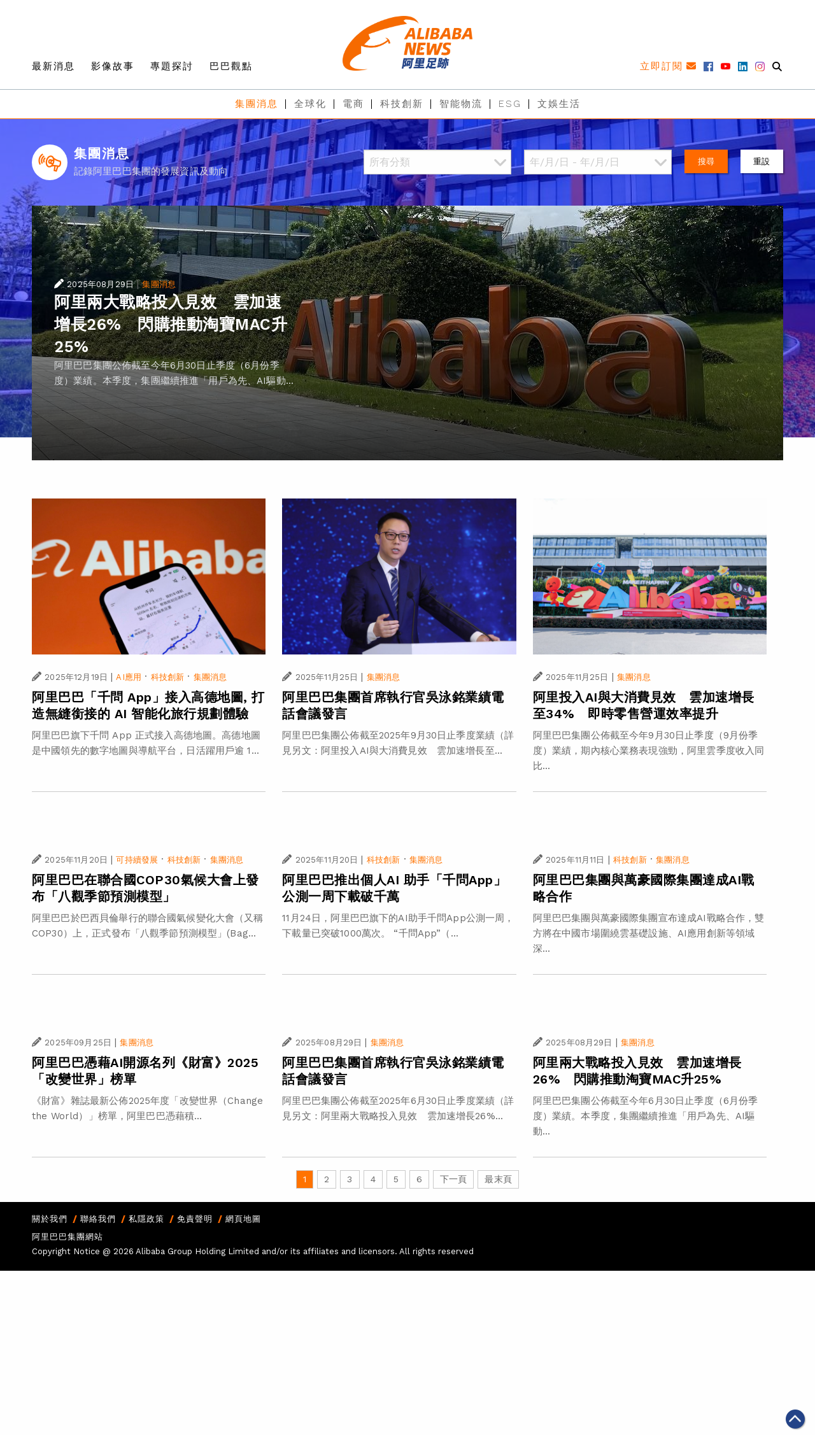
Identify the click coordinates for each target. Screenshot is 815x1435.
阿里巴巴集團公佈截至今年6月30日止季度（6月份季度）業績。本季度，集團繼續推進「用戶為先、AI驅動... (645, 1116)
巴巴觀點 (231, 66)
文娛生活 (559, 104)
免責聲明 (195, 1219)
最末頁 (498, 1179)
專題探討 (172, 66)
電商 (353, 104)
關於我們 (49, 1219)
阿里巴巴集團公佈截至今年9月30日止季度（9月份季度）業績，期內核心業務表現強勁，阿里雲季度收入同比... (649, 751)
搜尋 (706, 161)
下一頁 (453, 1179)
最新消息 (53, 66)
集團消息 (256, 104)
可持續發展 (137, 860)
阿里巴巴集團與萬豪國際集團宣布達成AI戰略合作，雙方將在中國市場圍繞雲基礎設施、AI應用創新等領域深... (649, 933)
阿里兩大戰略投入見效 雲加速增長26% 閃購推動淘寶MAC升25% (170, 324)
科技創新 (401, 104)
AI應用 (128, 677)
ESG (510, 104)
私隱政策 (146, 1219)
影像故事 (112, 66)
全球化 (310, 104)
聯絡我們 (98, 1219)
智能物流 (461, 104)
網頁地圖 (243, 1219)
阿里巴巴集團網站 (67, 1236)
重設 (761, 161)
